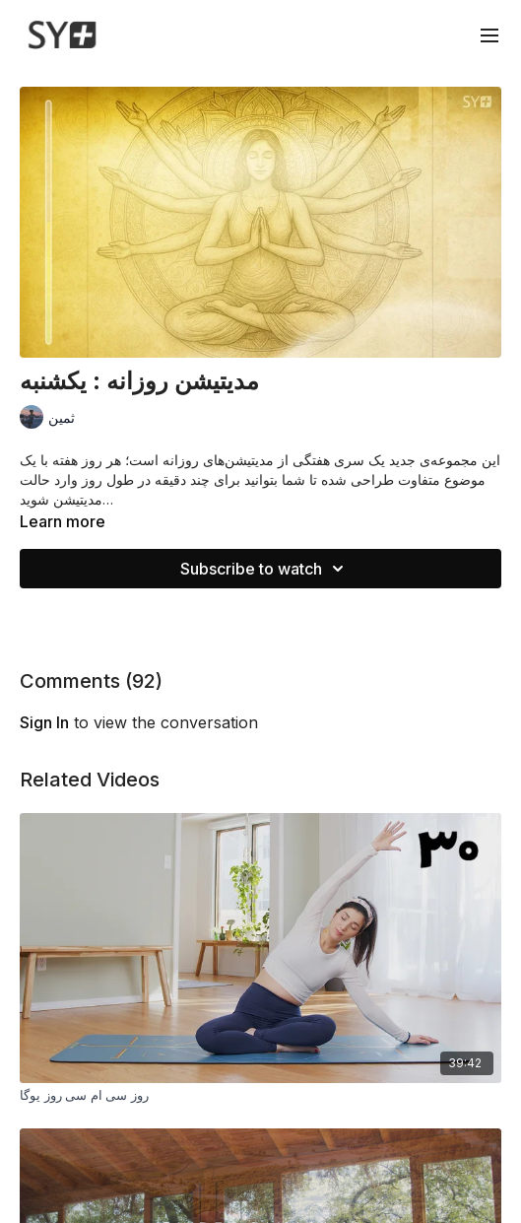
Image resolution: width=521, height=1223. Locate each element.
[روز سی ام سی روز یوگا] (260, 1096)
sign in (44, 722)
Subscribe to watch (265, 568)
